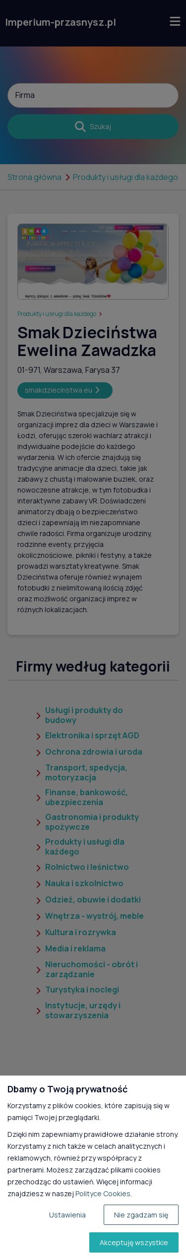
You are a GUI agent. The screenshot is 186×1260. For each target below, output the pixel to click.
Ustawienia (67, 1214)
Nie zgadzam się (141, 1214)
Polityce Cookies (102, 1193)
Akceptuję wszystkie (134, 1242)
